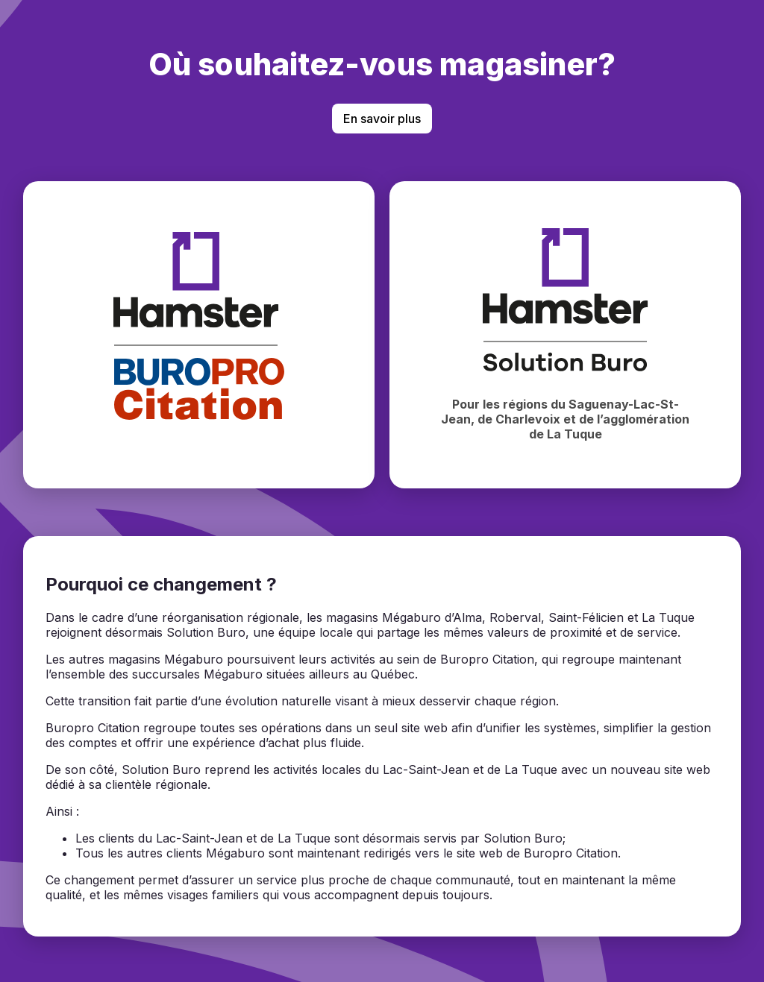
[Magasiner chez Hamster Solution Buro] (565, 334)
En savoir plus (382, 118)
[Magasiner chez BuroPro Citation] (199, 334)
